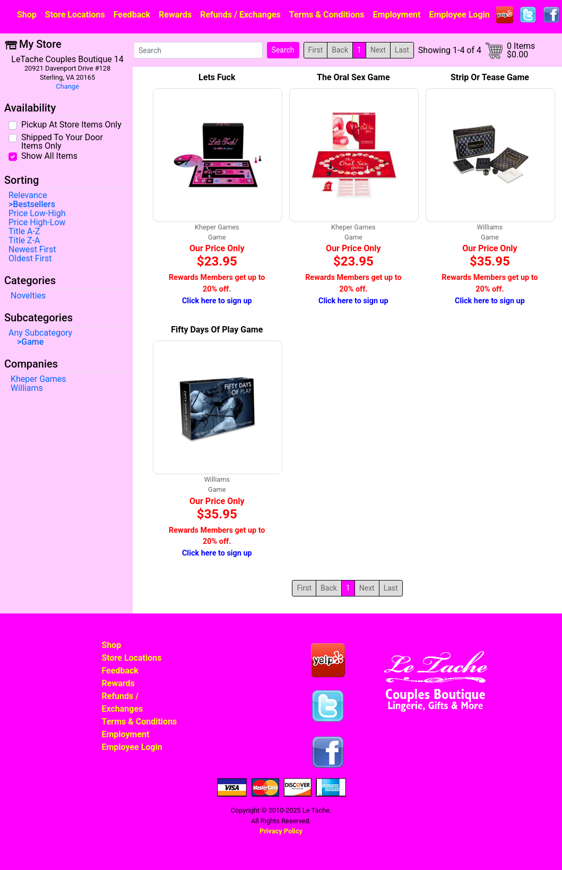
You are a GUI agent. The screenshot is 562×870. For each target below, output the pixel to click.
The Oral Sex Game (353, 77)
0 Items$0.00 (521, 50)
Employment (397, 15)
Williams (27, 388)
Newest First (32, 249)
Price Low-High (37, 213)
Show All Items (49, 155)
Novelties (28, 296)
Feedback (132, 15)
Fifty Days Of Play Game (217, 330)
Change (67, 86)
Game (32, 342)
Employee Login (459, 15)
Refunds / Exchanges (240, 15)
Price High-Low (37, 222)
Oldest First (30, 258)
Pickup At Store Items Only (71, 124)
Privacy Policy (281, 831)
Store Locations (75, 15)
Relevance (27, 195)
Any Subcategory (40, 333)
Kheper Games (38, 379)
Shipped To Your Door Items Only (62, 141)
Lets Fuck (216, 77)
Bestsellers (34, 204)
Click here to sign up (217, 300)
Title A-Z (24, 231)
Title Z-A (24, 240)
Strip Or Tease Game (490, 77)
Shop (27, 15)
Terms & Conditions (327, 15)
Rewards (175, 15)
